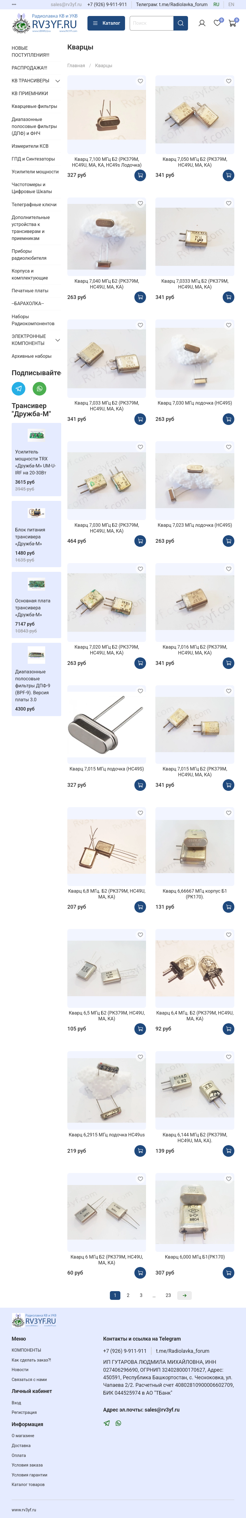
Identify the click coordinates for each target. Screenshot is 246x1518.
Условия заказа (27, 1465)
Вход (16, 1402)
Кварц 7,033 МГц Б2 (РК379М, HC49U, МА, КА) (107, 406)
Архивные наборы (32, 356)
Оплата (19, 1455)
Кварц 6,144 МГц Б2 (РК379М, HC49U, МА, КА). (195, 1137)
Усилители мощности (35, 172)
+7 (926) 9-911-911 (107, 4)
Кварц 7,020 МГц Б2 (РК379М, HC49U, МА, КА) (107, 650)
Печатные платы (30, 290)
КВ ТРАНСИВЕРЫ (30, 80)
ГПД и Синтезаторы (33, 159)
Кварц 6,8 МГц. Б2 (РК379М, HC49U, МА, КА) (106, 894)
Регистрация (24, 1412)
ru (216, 4)
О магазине (23, 1435)
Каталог (106, 23)
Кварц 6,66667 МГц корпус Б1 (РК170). (195, 894)
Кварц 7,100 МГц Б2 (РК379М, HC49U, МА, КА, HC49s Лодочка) (107, 162)
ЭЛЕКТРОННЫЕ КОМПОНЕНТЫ (29, 340)
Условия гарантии (29, 1475)
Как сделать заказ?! (31, 1360)
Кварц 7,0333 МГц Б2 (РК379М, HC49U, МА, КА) (195, 284)
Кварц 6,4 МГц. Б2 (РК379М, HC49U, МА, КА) (194, 1016)
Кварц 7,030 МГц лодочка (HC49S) (195, 403)
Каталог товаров (28, 1484)
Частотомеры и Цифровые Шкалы (32, 188)
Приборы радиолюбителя (29, 254)
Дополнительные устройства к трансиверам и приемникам (31, 228)
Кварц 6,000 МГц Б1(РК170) (195, 1257)
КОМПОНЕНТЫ (26, 1350)
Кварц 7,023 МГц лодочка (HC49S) (195, 525)
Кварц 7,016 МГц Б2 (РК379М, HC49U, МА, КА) (195, 650)
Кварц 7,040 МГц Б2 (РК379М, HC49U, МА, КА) (107, 284)
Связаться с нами (29, 1379)
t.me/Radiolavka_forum (182, 1351)
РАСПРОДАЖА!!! (29, 68)
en (231, 4)
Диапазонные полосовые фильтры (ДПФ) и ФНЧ (34, 126)
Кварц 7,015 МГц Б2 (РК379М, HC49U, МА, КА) (195, 771)
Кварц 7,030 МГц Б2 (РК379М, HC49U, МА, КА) (107, 528)
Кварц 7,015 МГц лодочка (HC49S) (107, 769)
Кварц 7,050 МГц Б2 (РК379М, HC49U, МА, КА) (195, 162)
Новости (20, 1369)
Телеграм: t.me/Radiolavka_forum (172, 4)
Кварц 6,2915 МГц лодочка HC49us (107, 1135)
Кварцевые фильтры (34, 106)
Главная (76, 65)
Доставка (21, 1445)
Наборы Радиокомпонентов (33, 320)
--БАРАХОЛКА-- (28, 303)
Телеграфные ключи (34, 204)
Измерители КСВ (30, 146)
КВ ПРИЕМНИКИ (30, 93)
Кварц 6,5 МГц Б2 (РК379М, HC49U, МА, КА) (107, 1016)
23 (168, 1295)
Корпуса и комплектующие (30, 274)
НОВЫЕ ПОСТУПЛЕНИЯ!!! (30, 51)
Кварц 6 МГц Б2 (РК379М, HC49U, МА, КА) (107, 1260)
